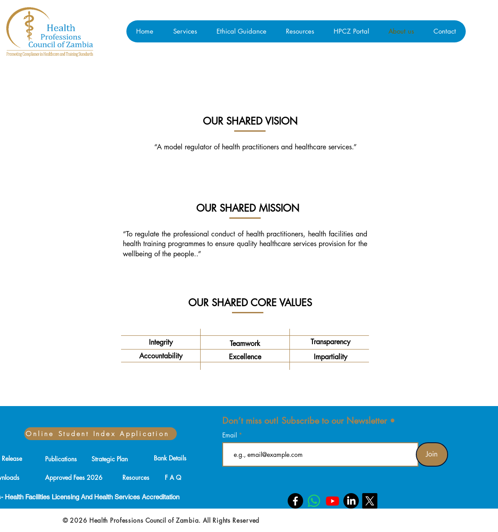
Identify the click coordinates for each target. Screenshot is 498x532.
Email (230, 435)
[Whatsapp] (314, 501)
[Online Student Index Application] (100, 433)
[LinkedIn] (351, 501)
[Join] (432, 454)
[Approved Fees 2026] (74, 477)
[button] (185, 31)
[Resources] (136, 477)
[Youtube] (332, 501)
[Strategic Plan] (109, 458)
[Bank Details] (170, 458)
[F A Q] (173, 477)
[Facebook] (295, 501)
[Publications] (61, 458)
